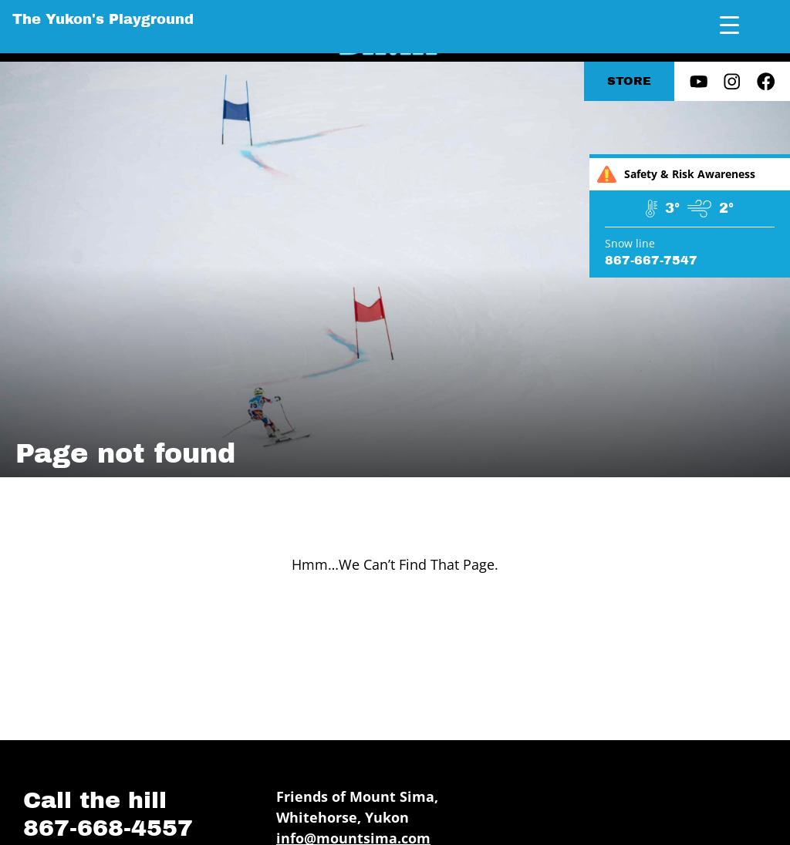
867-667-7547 (651, 260)
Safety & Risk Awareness (676, 174)
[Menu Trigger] (729, 25)
